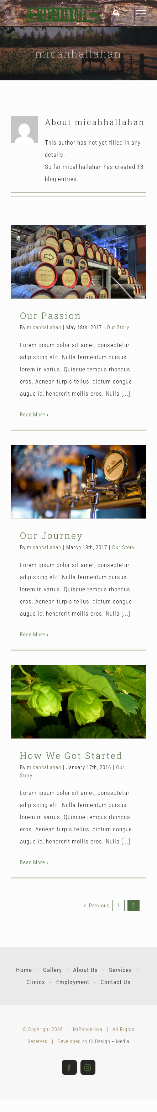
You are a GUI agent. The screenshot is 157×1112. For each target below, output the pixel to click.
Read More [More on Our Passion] (32, 414)
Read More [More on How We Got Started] (32, 862)
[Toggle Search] (116, 12)
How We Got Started (71, 755)
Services (120, 969)
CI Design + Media (109, 1041)
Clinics (35, 982)
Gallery (52, 969)
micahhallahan (44, 327)
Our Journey (51, 535)
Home (24, 969)
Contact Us (115, 982)
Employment (72, 982)
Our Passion (51, 315)
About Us (85, 969)
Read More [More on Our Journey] (32, 634)
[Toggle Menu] (141, 13)
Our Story (118, 327)
